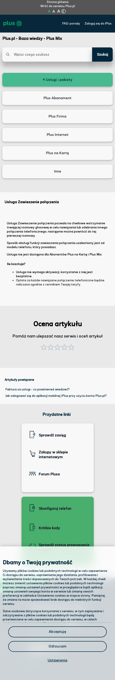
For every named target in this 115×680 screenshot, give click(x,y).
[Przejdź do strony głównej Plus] (12, 23)
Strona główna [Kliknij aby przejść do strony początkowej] (57, 2)
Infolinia (33, 662)
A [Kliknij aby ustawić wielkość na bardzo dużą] (58, 11)
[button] (71, 348)
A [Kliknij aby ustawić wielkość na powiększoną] (53, 11)
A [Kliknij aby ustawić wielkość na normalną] (49, 11)
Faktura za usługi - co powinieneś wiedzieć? (37, 389)
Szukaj (102, 54)
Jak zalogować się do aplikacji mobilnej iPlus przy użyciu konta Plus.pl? (56, 396)
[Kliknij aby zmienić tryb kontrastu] (63, 11)
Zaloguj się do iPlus (98, 24)
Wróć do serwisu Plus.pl (57, 6)
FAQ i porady (71, 24)
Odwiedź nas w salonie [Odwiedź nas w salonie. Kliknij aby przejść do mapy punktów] (51, 623)
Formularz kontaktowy (46, 635)
